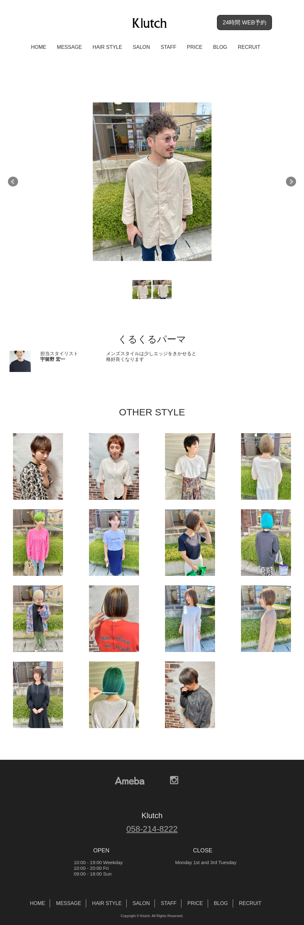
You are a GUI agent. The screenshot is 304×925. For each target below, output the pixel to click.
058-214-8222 (152, 829)
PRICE (194, 47)
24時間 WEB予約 (244, 22)
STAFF (168, 47)
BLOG (220, 47)
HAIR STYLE (107, 47)
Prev (13, 182)
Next (291, 182)
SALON (141, 47)
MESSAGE (69, 47)
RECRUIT (249, 47)
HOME (38, 47)
